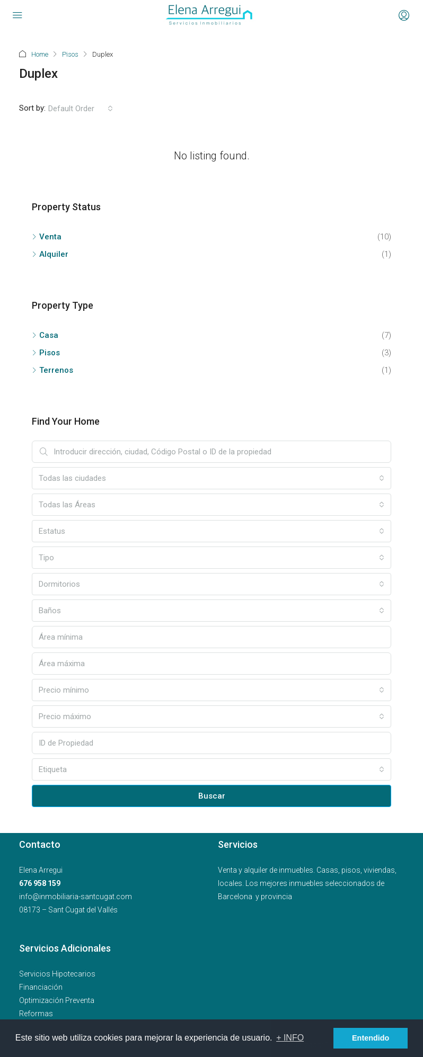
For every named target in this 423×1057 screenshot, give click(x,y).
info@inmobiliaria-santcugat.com (75, 896)
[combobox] (80, 108)
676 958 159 (39, 883)
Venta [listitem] (46, 236)
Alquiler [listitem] (50, 254)
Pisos (70, 54)
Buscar (211, 796)
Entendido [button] (370, 1038)
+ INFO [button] (290, 1037)
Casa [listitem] (45, 335)
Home (39, 54)
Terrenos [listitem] (52, 370)
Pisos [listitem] (46, 352)
